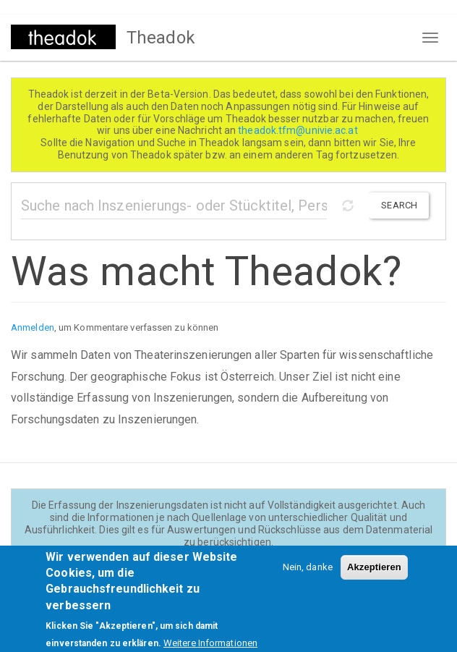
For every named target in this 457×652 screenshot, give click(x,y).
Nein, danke (308, 572)
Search (399, 205)
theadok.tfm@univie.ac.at (299, 130)
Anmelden (32, 327)
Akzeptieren (374, 572)
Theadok (161, 37)
